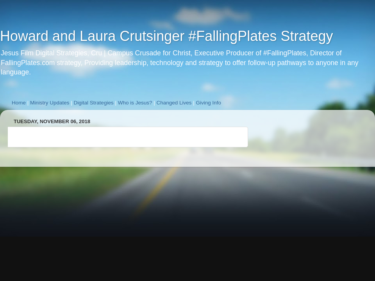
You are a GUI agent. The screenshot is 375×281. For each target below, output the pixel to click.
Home (19, 103)
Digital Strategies (94, 103)
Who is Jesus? (135, 103)
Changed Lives (173, 103)
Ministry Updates (50, 103)
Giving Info (208, 103)
